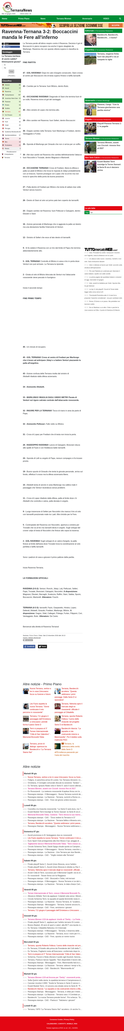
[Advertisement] (103, 81)
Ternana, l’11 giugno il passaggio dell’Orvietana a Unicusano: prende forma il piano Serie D (66, 910)
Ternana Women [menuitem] (64, 19)
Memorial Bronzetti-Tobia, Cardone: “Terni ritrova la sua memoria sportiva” (59, 815)
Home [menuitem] (4, 19)
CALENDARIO (52, 1024)
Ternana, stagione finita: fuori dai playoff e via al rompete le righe (108, 57)
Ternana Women (92, 138)
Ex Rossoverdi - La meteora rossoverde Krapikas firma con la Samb (56, 791)
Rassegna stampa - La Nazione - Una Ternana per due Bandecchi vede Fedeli (61, 852)
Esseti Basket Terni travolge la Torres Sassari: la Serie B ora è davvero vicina (60, 812)
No (5, 68)
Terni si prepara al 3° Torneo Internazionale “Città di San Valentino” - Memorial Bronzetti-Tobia (67, 954)
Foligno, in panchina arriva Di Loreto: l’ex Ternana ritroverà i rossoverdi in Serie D (62, 780)
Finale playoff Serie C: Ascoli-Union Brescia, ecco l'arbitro (52, 864)
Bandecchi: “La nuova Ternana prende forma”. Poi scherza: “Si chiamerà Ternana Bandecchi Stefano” (71, 997)
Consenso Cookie (56, 1019)
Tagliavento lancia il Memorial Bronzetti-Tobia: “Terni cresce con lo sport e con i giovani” (65, 844)
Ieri (91, 212)
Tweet (42, 647)
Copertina (89, 50)
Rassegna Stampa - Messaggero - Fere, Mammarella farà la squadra (57, 963)
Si (4, 65)
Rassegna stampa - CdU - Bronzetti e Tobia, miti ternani (51, 878)
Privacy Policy (69, 1019)
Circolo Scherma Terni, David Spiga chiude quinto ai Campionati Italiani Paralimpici (63, 847)
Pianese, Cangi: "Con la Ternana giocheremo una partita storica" (108, 107)
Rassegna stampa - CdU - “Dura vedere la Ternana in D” (51, 818)
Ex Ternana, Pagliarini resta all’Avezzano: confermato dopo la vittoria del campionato (63, 951)
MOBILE (70, 1024)
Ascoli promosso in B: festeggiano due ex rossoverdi (50, 835)
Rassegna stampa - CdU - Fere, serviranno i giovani (50, 907)
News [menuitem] (43, 19)
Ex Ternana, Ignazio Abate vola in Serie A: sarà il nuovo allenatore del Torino (60, 786)
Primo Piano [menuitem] (23, 19)
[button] (11, 71)
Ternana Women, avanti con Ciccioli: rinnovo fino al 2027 (52, 789)
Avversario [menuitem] (87, 19)
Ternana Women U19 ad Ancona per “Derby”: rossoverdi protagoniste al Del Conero (63, 977)
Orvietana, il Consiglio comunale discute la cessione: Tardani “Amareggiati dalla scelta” (64, 783)
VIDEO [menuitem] (106, 19)
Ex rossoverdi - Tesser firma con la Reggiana (47, 876)
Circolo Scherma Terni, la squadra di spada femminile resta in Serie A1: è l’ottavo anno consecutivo (69, 899)
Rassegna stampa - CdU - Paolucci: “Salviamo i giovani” (51, 1000)
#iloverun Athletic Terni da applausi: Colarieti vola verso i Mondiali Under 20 (59, 896)
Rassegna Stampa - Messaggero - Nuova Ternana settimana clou (55, 826)
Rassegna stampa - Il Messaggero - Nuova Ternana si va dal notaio (56, 881)
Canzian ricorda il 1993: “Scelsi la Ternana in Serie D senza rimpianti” (57, 983)
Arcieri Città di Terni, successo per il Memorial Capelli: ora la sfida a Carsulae (60, 873)
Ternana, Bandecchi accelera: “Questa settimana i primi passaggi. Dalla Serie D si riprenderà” (66, 694)
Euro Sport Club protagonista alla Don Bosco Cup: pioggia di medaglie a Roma (61, 841)
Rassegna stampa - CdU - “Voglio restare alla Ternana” (51, 855)
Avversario (90, 100)
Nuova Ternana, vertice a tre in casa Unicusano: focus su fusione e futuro (40, 691)
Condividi (29, 647)
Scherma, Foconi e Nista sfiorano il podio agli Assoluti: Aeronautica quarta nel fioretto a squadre (68, 957)
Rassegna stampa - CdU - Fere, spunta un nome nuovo (51, 936)
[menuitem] (120, 19)
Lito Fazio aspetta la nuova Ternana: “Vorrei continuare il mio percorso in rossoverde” (64, 838)
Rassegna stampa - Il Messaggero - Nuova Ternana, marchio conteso (57, 849)
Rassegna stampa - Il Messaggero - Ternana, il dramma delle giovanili (57, 931)
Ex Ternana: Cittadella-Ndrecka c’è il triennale (47, 928)
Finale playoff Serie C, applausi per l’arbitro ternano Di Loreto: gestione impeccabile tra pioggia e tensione (72, 922)
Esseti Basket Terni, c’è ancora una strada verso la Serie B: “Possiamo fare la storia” (63, 986)
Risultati (11, 76)
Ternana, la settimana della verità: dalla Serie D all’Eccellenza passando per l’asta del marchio (67, 749)
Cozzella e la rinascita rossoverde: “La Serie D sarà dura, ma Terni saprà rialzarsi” (62, 809)
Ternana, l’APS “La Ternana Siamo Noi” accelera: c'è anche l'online (56, 1009)
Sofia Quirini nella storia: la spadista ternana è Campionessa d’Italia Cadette (60, 980)
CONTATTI (62, 1024)
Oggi (87, 212)
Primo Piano (33, 635)
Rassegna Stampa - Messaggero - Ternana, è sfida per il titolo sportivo (57, 992)
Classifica (7, 81)
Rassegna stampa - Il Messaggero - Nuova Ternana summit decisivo (56, 794)
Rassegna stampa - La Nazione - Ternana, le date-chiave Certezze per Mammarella (63, 884)
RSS (75, 1024)
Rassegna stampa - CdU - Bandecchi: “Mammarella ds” (51, 968)
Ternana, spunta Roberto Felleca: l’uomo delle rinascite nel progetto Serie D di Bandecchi (65, 946)
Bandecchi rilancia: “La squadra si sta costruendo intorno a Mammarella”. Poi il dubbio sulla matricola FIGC (68, 734)
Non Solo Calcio (92, 158)
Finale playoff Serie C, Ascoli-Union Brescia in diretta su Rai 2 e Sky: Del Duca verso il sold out (68, 867)
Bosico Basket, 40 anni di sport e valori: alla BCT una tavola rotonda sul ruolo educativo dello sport (69, 925)
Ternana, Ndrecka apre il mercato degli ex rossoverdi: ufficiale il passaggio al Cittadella (64, 870)
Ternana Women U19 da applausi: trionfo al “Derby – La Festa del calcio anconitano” (63, 919)
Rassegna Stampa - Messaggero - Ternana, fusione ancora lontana (56, 905)
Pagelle (88, 119)
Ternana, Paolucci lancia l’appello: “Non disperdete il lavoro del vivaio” (57, 960)
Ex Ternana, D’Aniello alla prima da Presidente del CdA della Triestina (57, 948)
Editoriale (89, 31)
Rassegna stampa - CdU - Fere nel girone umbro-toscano (52, 800)
